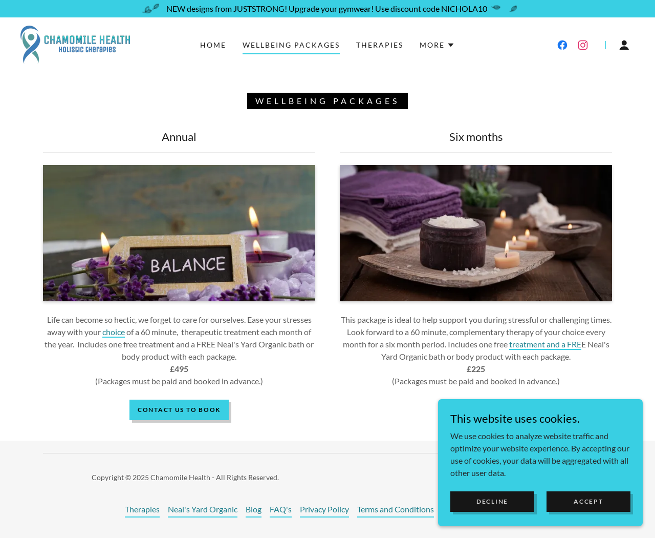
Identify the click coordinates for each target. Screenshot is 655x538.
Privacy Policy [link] (324, 509)
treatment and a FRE (545, 344)
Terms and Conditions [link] (395, 509)
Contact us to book (179, 409)
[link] (75, 44)
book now (475, 409)
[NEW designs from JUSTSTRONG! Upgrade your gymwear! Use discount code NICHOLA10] (327, 8)
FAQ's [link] (281, 509)
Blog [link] (253, 509)
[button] (437, 45)
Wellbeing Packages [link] (291, 44)
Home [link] (213, 44)
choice (113, 332)
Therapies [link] (379, 44)
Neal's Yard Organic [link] (202, 509)
